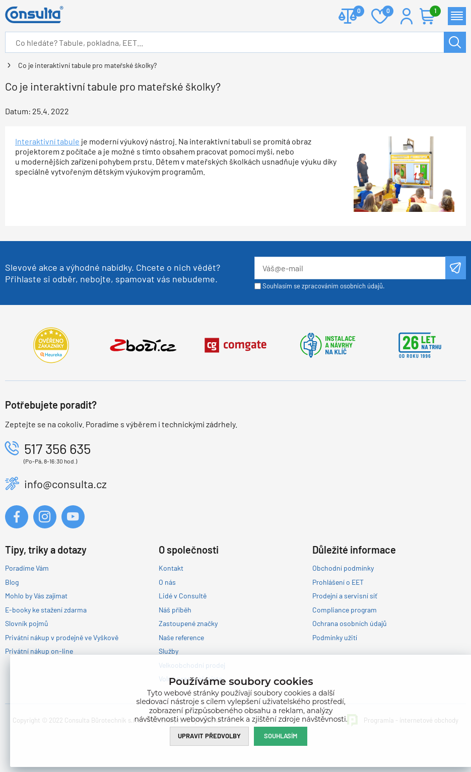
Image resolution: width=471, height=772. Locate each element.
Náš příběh (175, 609)
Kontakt (171, 568)
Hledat (455, 42)
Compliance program (344, 609)
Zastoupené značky (188, 623)
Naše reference (181, 637)
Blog (12, 582)
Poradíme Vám (27, 568)
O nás (167, 582)
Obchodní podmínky (343, 568)
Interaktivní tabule (47, 141)
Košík (433, 12)
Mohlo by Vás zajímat (36, 595)
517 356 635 (57, 448)
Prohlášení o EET (338, 582)
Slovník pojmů (26, 623)
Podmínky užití (334, 637)
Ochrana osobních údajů (349, 623)
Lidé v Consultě (183, 595)
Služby (168, 651)
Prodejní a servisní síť (344, 595)
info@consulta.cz (65, 483)
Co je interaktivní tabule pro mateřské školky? (87, 65)
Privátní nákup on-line (39, 651)
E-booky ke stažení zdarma (46, 609)
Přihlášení (406, 16)
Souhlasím (280, 736)
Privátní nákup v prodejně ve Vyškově (61, 637)
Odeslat (455, 267)
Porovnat (355, 12)
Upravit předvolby (209, 736)
